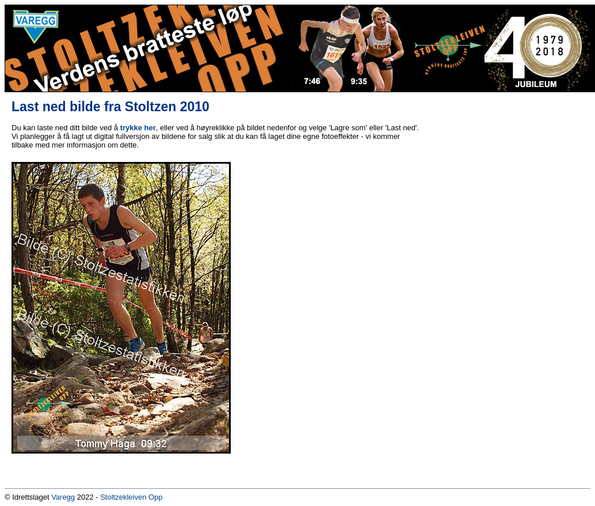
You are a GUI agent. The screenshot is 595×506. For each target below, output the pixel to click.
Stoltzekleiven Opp (131, 497)
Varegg (63, 497)
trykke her (138, 127)
